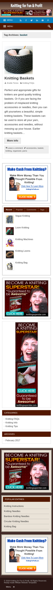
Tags (42, 210)
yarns (24, 151)
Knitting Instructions (14, 506)
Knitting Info (11, 422)
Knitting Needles (12, 511)
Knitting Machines (24, 239)
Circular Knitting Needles (16, 521)
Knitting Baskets (19, 78)
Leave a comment (15, 148)
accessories (31, 148)
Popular (19, 210)
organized (17, 151)
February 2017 (13, 440)
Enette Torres (12, 83)
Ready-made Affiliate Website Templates (20, 583)
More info (12, 140)
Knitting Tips (12, 426)
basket (40, 148)
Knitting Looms (22, 251)
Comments (31, 210)
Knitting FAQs (28, 83)
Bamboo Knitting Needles (16, 516)
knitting (9, 151)
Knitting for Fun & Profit (19, 581)
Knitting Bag (21, 262)
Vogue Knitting (22, 216)
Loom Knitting (22, 227)
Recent (9, 210)
